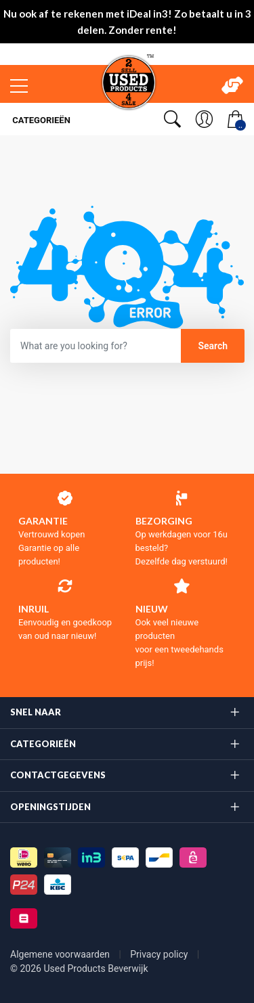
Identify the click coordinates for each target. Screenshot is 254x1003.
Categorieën (40, 120)
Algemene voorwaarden (61, 954)
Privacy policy (160, 954)
